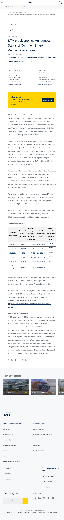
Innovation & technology (10, 445)
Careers (5, 450)
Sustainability (7, 440)
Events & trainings (38, 450)
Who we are (6, 429)
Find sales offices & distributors (42, 434)
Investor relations (8, 434)
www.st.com (45, 353)
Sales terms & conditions (22, 512)
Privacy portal (46, 487)
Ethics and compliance (48, 476)
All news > (23, 12)
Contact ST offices (38, 429)
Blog (4, 456)
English (10, 30)
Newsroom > (16, 12)
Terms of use (10, 512)
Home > (10, 12)
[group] (16, 387)
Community (36, 440)
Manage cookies (52, 512)
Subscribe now (47, 100)
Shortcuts (8, 473)
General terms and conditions (11, 461)
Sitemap (7, 479)
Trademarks (34, 512)
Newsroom (36, 445)
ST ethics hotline (47, 481)
